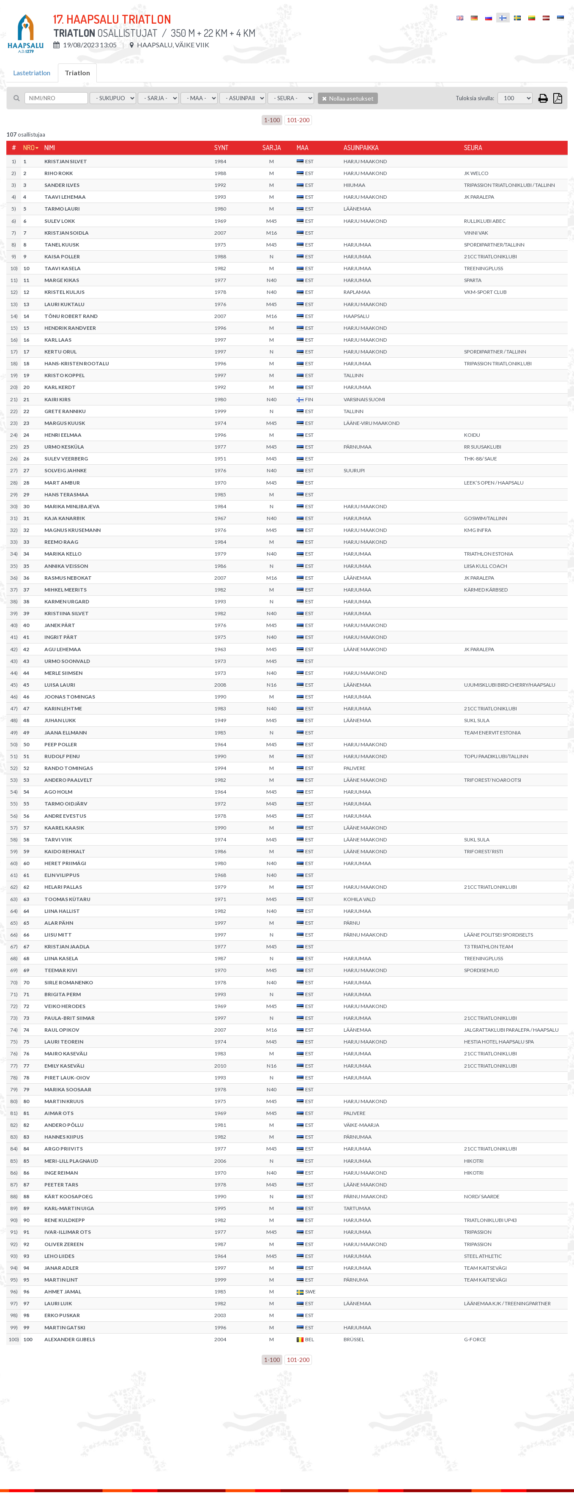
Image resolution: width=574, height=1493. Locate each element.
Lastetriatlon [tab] (31, 72)
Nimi (49, 147)
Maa (303, 147)
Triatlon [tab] (77, 72)
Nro (29, 147)
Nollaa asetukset (348, 98)
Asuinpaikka (361, 147)
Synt (221, 147)
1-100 (272, 119)
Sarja (271, 147)
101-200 (298, 119)
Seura (473, 147)
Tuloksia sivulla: (475, 98)
